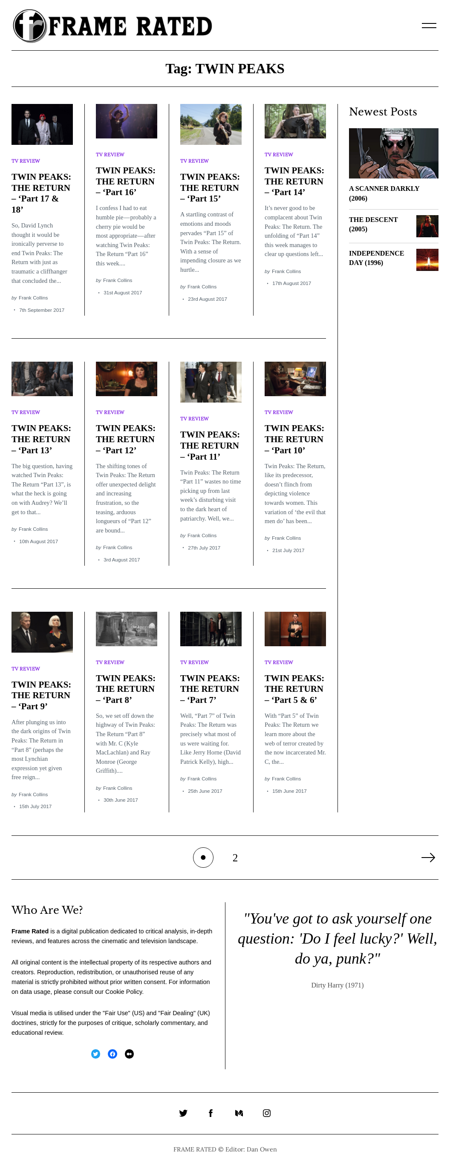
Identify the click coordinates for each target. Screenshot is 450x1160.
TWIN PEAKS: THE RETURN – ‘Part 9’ (42, 690)
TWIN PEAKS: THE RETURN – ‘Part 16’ (126, 180)
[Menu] (429, 25)
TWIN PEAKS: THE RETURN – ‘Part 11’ (210, 442)
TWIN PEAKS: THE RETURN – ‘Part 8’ (126, 684)
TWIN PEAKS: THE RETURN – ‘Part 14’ (295, 180)
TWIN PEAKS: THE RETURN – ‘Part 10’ (295, 436)
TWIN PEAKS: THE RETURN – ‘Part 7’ (210, 684)
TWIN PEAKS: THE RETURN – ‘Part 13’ (42, 436)
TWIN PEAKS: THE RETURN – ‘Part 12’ (126, 436)
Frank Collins (33, 296)
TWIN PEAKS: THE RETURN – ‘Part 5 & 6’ (295, 684)
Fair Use (116, 1008)
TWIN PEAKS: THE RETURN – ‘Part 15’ (210, 186)
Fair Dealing (176, 1008)
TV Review (26, 160)
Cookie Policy (123, 986)
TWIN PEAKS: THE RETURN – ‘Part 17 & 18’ (42, 191)
